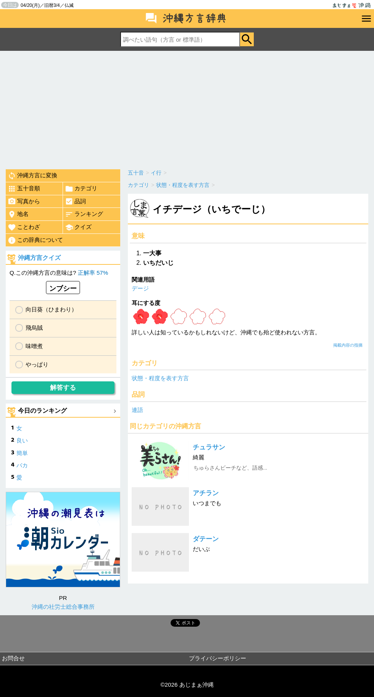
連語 (137, 410)
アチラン (206, 493)
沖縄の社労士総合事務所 (63, 606)
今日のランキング (42, 410)
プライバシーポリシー (217, 658)
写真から (24, 201)
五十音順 (24, 189)
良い (22, 440)
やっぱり (37, 364)
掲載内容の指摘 (348, 345)
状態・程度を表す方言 (160, 378)
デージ (140, 288)
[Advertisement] (187, 108)
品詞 (75, 201)
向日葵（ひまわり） (51, 309)
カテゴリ (81, 189)
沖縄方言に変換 (32, 176)
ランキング (84, 214)
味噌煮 (34, 346)
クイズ (78, 227)
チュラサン (209, 447)
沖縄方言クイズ (39, 257)
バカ (22, 465)
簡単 (22, 453)
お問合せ (13, 658)
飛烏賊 (34, 327)
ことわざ (24, 227)
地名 (18, 214)
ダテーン (206, 539)
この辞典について (35, 240)
